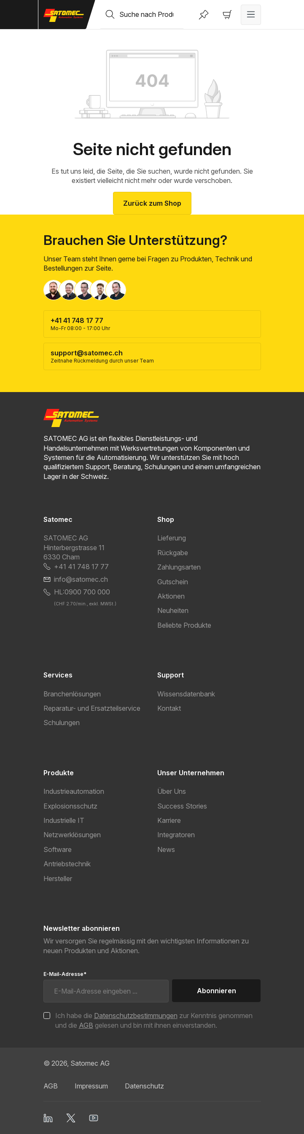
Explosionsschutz (70, 806)
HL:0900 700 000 (82, 592)
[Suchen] (110, 14)
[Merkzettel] (204, 15)
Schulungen (61, 722)
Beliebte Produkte (184, 625)
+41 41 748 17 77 (81, 566)
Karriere (169, 820)
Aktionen (171, 596)
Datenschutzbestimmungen (136, 1015)
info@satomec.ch (81, 579)
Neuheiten (172, 610)
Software (57, 849)
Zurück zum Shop (152, 203)
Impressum (91, 1086)
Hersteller (57, 878)
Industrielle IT (63, 820)
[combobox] (151, 14)
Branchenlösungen (72, 694)
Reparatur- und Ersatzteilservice (91, 708)
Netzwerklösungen (72, 834)
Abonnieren (216, 990)
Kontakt (169, 708)
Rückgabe (172, 552)
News (166, 849)
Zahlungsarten (179, 567)
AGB (86, 1025)
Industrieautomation (73, 791)
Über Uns (171, 791)
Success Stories (182, 806)
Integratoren (176, 834)
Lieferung (171, 538)
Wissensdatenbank (186, 694)
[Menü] (251, 15)
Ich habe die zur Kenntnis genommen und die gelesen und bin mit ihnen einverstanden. (154, 1020)
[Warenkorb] (227, 15)
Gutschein (172, 582)
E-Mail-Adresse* (64, 974)
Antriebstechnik (67, 864)
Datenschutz (144, 1086)
